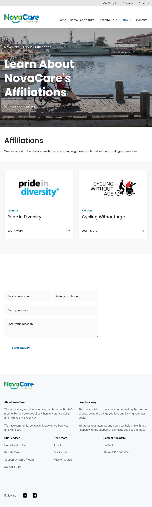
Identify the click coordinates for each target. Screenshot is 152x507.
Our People (110, 3)
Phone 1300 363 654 (116, 452)
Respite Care (108, 20)
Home (62, 20)
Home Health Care (82, 20)
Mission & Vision (64, 459)
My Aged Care (12, 466)
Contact (142, 20)
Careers (128, 3)
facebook (35, 495)
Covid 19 (144, 3)
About (127, 20)
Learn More (15, 230)
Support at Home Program (20, 459)
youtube (25, 495)
